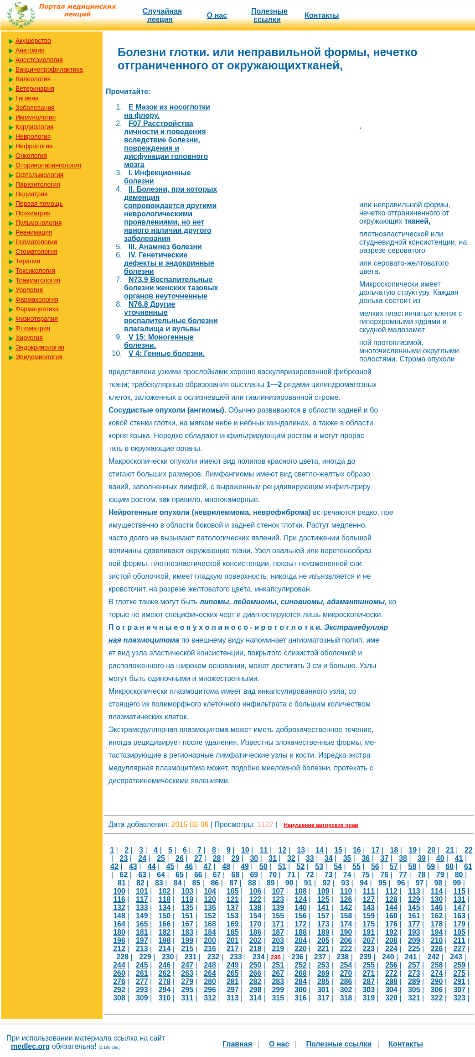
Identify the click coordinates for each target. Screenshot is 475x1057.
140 (300, 907)
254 (346, 965)
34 (329, 858)
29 (236, 858)
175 (368, 924)
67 (217, 875)
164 (119, 924)
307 (459, 990)
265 (233, 973)
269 (323, 973)
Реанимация (33, 232)
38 (403, 858)
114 (437, 891)
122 (255, 899)
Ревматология (36, 242)
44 (152, 866)
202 (255, 940)
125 (323, 899)
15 (338, 850)
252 (300, 965)
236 (297, 957)
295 (187, 990)
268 (300, 973)
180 (119, 932)
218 (255, 948)
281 (233, 981)
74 (347, 875)
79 (440, 875)
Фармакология (36, 299)
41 (459, 858)
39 (422, 858)
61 (468, 866)
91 (308, 883)
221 (323, 948)
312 (210, 998)
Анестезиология (39, 59)
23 (124, 858)
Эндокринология (39, 347)
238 (342, 957)
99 (457, 883)
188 (300, 932)
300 (300, 990)
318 (346, 998)
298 (255, 990)
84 (178, 883)
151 (187, 916)
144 (391, 907)
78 (422, 875)
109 (323, 891)
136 (210, 907)
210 (437, 940)
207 (368, 940)
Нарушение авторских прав (321, 825)
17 (376, 850)
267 (278, 973)
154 (255, 916)
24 (142, 858)
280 (210, 981)
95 (382, 883)
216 (210, 948)
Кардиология (34, 127)
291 (459, 981)
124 (300, 899)
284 (300, 981)
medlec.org (30, 1046)
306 (437, 990)
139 (278, 907)
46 (189, 866)
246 (165, 965)
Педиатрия (31, 194)
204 (300, 940)
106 (255, 891)
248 (210, 965)
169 (233, 924)
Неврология (33, 136)
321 (414, 998)
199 (187, 940)
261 (142, 973)
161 (414, 916)
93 (345, 883)
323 (459, 998)
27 (198, 858)
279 (187, 981)
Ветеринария (34, 88)
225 (414, 948)
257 (414, 965)
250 (255, 965)
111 (368, 891)
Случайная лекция (162, 15)
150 (165, 916)
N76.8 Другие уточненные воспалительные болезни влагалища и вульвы (171, 316)
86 (215, 883)
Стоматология (36, 251)
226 (437, 948)
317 (323, 998)
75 (365, 875)
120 (210, 899)
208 (391, 940)
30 (254, 858)
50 (263, 866)
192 (391, 932)
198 (165, 940)
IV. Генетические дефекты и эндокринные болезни (169, 263)
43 (133, 866)
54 (338, 866)
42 (114, 866)
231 (191, 957)
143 (368, 907)
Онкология (31, 155)
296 (210, 990)
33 (310, 858)
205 (323, 940)
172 (300, 924)
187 (278, 932)
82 (140, 883)
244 (119, 965)
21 (450, 850)
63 (142, 875)
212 (119, 948)
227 (459, 948)
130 (437, 899)
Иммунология (35, 117)
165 (142, 924)
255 (368, 965)
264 (210, 973)
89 (271, 883)
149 (142, 916)
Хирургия (29, 337)
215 (187, 948)
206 (346, 940)
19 (412, 850)
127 (368, 899)
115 (459, 891)
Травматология (37, 280)
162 (437, 916)
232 (213, 957)
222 (346, 948)
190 (346, 932)
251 (278, 965)
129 (414, 899)
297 (233, 990)
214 (165, 948)
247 (187, 965)
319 (368, 998)
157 (323, 916)
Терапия (27, 261)
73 (329, 875)
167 (187, 924)
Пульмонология (38, 222)
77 (403, 875)
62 (124, 875)
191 (368, 932)
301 (323, 990)
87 (233, 883)
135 (187, 907)
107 (278, 891)
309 (142, 998)
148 (119, 916)
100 (119, 891)
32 (291, 858)
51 (282, 866)
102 (165, 891)
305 (414, 990)
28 (217, 858)
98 (438, 883)
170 (255, 924)
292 (119, 990)
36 (365, 858)
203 (278, 940)
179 (459, 924)
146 (437, 907)
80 (459, 875)
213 (142, 948)
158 (346, 916)
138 (255, 907)
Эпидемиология (38, 357)
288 (391, 981)
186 (255, 932)
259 (459, 965)
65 (180, 875)
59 (431, 866)
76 (384, 875)
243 (456, 957)
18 (394, 850)
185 (233, 932)
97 (420, 883)
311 (187, 998)
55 (356, 866)
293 (142, 990)
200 (210, 940)
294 (165, 990)
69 (254, 875)
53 (319, 866)
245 (142, 965)
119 (187, 899)
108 (300, 891)
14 (319, 850)
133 (142, 907)
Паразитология (37, 184)
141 (323, 907)
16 (357, 850)
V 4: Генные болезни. (167, 353)
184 (210, 932)
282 (255, 981)
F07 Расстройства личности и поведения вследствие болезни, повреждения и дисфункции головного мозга (166, 144)
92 (326, 883)
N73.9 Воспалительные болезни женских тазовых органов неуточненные (171, 288)
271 (368, 973)
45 (170, 866)
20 (431, 850)
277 (142, 981)
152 (210, 916)
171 (278, 924)
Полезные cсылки (269, 15)
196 (119, 940)
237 (320, 957)
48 (226, 866)
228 (122, 957)
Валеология (33, 79)
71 (291, 875)
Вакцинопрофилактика (49, 69)
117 (142, 899)
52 (301, 866)
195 (459, 932)
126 (346, 899)
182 (165, 932)
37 (384, 858)
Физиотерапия (36, 318)
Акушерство (33, 40)
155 (278, 916)
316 (300, 998)
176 (391, 924)
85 (196, 883)
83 (159, 883)
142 (346, 907)
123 (278, 899)
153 (233, 916)
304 (391, 990)
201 (233, 940)
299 (278, 990)
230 (168, 957)
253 (323, 965)
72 (310, 875)
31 (272, 858)
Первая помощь (39, 203)
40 (440, 858)
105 (233, 891)
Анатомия (30, 50)
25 (161, 858)
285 (323, 981)
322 (437, 998)
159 (368, 916)
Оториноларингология (48, 165)
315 (278, 998)
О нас (217, 15)
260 (119, 973)
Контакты (322, 15)
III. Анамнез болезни (165, 247)
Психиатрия (33, 213)
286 (346, 981)
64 (161, 875)
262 (165, 973)
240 (388, 957)
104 (210, 891)
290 (437, 981)
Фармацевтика (37, 309)
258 (437, 965)
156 (300, 916)
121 (233, 899)
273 (414, 973)
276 (119, 981)
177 (414, 924)
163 (459, 916)
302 (346, 990)
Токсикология (35, 270)
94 (364, 883)
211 (459, 940)
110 (346, 891)
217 (233, 948)
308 (119, 998)
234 (259, 957)
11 (264, 850)
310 (165, 998)
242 (433, 957)
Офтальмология (39, 174)
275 (459, 973)
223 (368, 948)
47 (207, 866)
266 (255, 973)
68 (236, 875)
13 (301, 850)
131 (459, 899)
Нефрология (33, 146)
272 (391, 973)
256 (391, 965)
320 (391, 998)
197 (142, 940)
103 (187, 891)
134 (165, 907)
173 (323, 924)
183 (187, 932)
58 (412, 866)
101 (142, 891)
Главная (237, 1044)
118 (165, 899)
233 (236, 957)
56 (375, 866)
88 (252, 883)
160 (391, 916)
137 (233, 907)
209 (414, 940)
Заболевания (35, 107)
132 (119, 907)
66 (198, 875)
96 (401, 883)
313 (233, 998)
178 (437, 924)
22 (469, 850)
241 (411, 957)
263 (187, 973)
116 (119, 899)
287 (368, 981)
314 (255, 998)
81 (122, 883)
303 (368, 990)
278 (165, 981)
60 (449, 866)
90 (289, 883)
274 (437, 973)
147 (459, 907)
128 (391, 899)
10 (245, 850)
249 (233, 965)
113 (414, 891)
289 (414, 981)
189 (323, 932)
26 (180, 858)
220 (300, 948)
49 (245, 866)
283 (278, 981)
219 (278, 948)
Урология (29, 289)
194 (437, 932)
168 (210, 924)
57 (394, 866)
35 (347, 858)
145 (414, 907)
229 (145, 957)
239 (365, 957)
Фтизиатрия (32, 328)
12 (283, 850)
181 (142, 932)
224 (391, 948)
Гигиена (27, 98)
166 (165, 924)
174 (346, 924)
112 (391, 891)
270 (346, 973)
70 (272, 875)
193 (414, 932)
